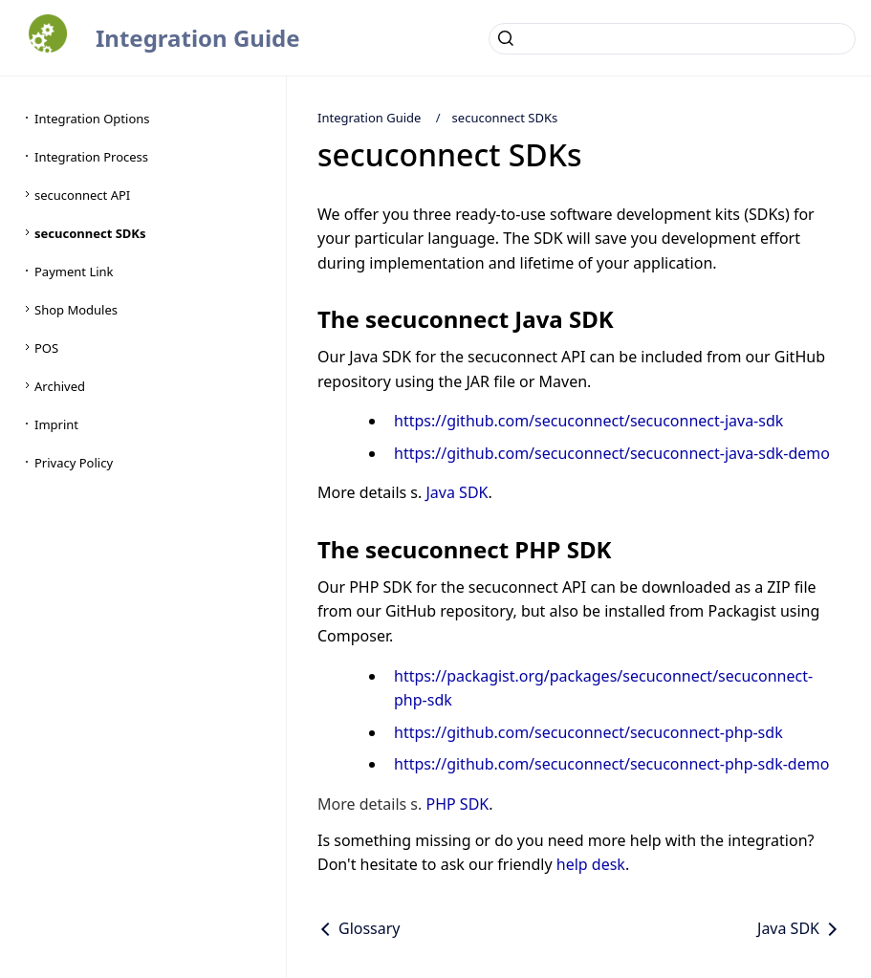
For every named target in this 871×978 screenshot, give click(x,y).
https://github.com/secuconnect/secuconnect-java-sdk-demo (612, 453)
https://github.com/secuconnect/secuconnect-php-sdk (588, 732)
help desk (590, 864)
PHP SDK (457, 804)
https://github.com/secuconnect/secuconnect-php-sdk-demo (611, 763)
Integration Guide (198, 38)
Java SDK (456, 492)
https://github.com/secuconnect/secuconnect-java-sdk (588, 420)
